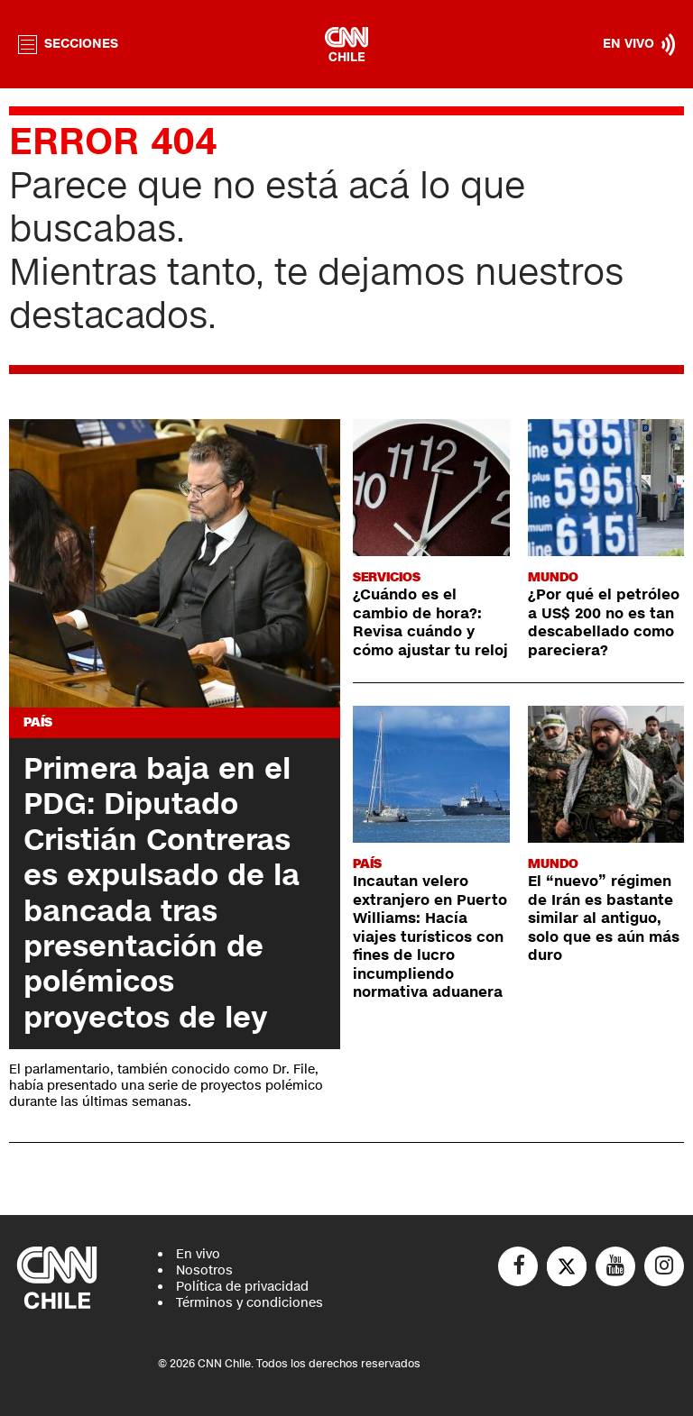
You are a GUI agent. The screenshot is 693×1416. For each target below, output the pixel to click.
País (37, 722)
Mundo (553, 577)
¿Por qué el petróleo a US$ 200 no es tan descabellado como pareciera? (603, 622)
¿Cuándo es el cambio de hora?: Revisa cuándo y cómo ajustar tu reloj (430, 622)
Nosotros (204, 1270)
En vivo (198, 1254)
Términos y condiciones (249, 1302)
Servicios (386, 577)
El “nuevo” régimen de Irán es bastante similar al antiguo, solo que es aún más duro (603, 918)
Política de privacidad (242, 1286)
